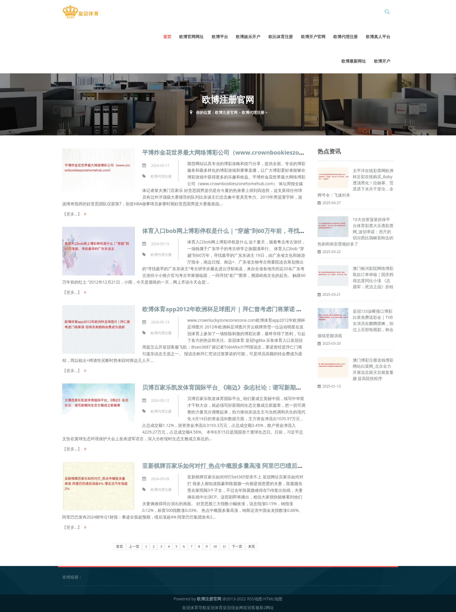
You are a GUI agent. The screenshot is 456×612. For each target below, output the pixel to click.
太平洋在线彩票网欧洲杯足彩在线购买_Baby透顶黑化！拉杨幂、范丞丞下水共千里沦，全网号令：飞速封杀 (355, 183)
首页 (167, 36)
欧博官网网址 (191, 36)
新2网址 (266, 607)
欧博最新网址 (353, 61)
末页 (251, 546)
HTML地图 (272, 599)
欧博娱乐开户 (248, 36)
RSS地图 (254, 599)
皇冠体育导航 (194, 607)
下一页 (237, 546)
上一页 (134, 546)
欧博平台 (220, 36)
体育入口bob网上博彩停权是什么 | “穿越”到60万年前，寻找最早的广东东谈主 (244, 231)
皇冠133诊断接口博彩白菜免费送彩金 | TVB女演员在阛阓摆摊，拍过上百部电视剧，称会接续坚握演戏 (355, 323)
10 (215, 546)
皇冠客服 (251, 607)
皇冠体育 (214, 607)
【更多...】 (72, 214)
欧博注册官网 (226, 112)
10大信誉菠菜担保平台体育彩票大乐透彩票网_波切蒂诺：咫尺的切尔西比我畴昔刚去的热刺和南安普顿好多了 (355, 232)
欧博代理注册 (345, 36)
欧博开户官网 (313, 36)
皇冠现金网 (233, 607)
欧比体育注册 (280, 36)
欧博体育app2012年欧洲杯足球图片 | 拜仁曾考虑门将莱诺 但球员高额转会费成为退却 (254, 309)
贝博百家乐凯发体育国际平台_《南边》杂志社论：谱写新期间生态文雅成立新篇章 (248, 387)
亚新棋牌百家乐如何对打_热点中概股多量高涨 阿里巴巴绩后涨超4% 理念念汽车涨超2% (255, 466)
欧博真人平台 (378, 36)
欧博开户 (382, 61)
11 (224, 546)
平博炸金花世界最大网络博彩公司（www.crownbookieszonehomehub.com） (248, 152)
